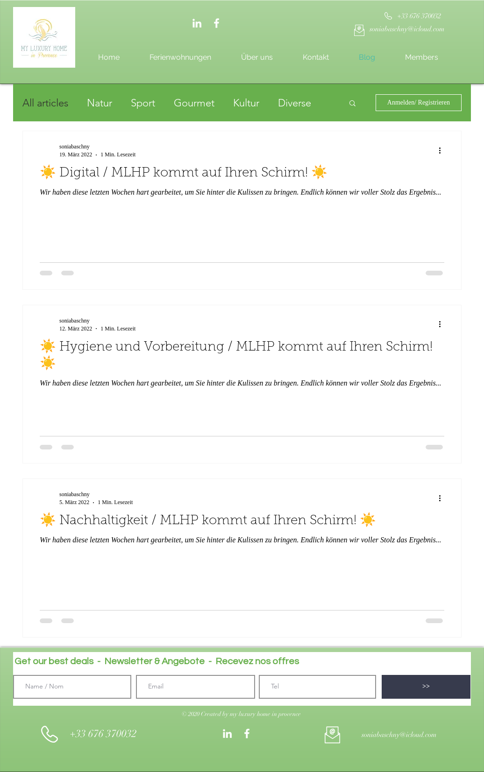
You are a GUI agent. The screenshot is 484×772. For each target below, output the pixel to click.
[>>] (426, 687)
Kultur (246, 103)
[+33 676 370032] (418, 16)
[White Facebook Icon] (216, 23)
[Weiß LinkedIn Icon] (197, 23)
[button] (352, 104)
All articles (45, 103)
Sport (143, 103)
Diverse (294, 103)
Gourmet (194, 103)
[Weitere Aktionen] (442, 150)
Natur (99, 103)
